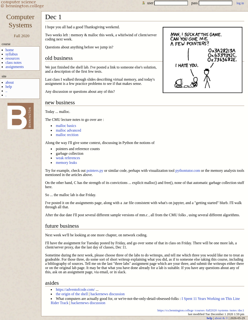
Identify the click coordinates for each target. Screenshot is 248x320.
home (9, 50)
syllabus (11, 54)
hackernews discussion (107, 294)
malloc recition (67, 135)
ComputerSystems (20, 21)
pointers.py (94, 171)
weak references (68, 158)
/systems (223, 310)
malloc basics (66, 126)
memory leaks (66, 163)
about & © (221, 318)
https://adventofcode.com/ (75, 289)
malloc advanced (68, 130)
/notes (233, 310)
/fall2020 (211, 310)
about (9, 82)
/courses (199, 310)
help (8, 87)
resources (12, 58)
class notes (13, 63)
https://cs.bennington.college (176, 310)
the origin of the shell (72, 294)
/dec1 (240, 310)
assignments (14, 67)
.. (6, 91)
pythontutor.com (188, 171)
